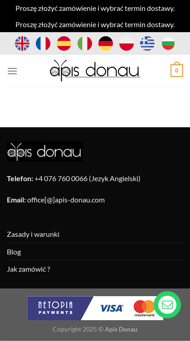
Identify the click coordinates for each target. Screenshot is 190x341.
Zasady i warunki (33, 234)
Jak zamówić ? (28, 268)
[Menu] (12, 71)
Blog (14, 251)
